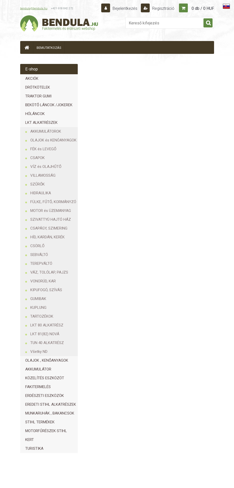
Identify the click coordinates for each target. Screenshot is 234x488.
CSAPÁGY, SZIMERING (48, 228)
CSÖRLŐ (37, 246)
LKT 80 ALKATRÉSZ (46, 325)
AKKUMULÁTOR (38, 369)
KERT (29, 439)
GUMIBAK (38, 298)
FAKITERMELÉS (38, 387)
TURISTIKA (34, 448)
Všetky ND (38, 351)
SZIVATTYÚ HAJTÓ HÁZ (50, 219)
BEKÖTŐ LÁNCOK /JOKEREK (48, 105)
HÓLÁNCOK (35, 113)
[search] (208, 23)
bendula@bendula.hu (33, 8)
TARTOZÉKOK (41, 316)
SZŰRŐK (37, 184)
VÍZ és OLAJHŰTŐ (45, 166)
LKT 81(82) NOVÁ (44, 334)
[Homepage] (26, 47)
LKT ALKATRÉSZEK (41, 122)
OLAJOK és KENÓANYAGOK (53, 140)
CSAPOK (37, 158)
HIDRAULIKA (40, 193)
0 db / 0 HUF (203, 8)
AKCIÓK (31, 78)
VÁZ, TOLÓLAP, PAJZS (49, 272)
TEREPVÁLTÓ (41, 263)
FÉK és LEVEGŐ (43, 149)
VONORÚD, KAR (43, 281)
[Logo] (59, 24)
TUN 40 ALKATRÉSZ (47, 343)
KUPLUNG (38, 307)
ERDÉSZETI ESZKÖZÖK (44, 395)
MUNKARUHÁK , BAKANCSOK (49, 413)
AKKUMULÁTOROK (45, 131)
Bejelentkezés (125, 8)
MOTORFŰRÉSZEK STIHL (46, 431)
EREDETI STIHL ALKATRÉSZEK (50, 404)
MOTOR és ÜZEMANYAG (50, 210)
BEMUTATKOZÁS (49, 48)
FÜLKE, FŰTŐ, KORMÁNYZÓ (53, 202)
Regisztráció (162, 8)
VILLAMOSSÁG (43, 175)
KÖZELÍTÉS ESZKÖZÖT (44, 378)
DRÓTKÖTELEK (37, 87)
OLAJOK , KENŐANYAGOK (46, 360)
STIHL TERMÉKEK (40, 422)
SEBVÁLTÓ (39, 254)
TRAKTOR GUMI (38, 96)
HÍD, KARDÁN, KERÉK (47, 237)
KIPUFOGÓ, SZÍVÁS (46, 290)
